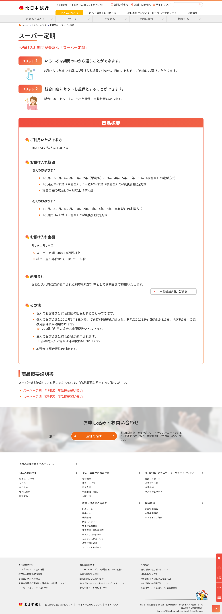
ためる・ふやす (38, 25)
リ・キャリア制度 (153, 517)
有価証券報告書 (89, 526)
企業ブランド (151, 483)
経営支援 (86, 487)
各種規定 (145, 564)
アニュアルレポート (92, 547)
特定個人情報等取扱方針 (30, 574)
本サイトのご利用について (89, 604)
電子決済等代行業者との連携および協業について (42, 583)
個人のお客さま (69, 13)
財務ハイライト (89, 521)
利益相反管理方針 (149, 574)
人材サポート (88, 495)
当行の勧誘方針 (26, 564)
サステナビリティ (153, 491)
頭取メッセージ (152, 478)
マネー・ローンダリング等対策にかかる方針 (101, 569)
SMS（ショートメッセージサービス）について (102, 583)
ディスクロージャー (91, 534)
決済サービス (88, 483)
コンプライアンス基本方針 (31, 569)
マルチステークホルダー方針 (94, 587)
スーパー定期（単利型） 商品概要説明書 (51, 390)
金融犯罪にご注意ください (92, 578)
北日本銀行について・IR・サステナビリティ (152, 13)
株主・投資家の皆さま (94, 503)
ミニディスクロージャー (94, 538)
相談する (23, 495)
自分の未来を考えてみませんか (36, 464)
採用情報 (192, 13)
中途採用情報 (151, 513)
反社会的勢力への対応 (29, 578)
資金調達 (86, 478)
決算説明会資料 (89, 543)
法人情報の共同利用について (155, 583)
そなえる (23, 487)
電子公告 (86, 513)
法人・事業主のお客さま (102, 13)
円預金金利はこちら (173, 291)
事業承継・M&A (90, 491)
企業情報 (149, 487)
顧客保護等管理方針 (89, 574)
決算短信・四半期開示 (93, 530)
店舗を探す (94, 436)
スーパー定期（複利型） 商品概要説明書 (51, 396)
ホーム (25, 25)
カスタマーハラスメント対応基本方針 (159, 587)
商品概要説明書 (87, 564)
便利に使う (24, 491)
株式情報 (86, 517)
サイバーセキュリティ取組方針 (33, 587)
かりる (22, 483)
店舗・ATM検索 (142, 4)
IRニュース (87, 508)
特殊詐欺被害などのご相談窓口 (156, 578)
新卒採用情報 (151, 508)
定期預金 (53, 25)
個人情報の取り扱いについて (155, 569)
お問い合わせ (121, 4)
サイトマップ (163, 4)
